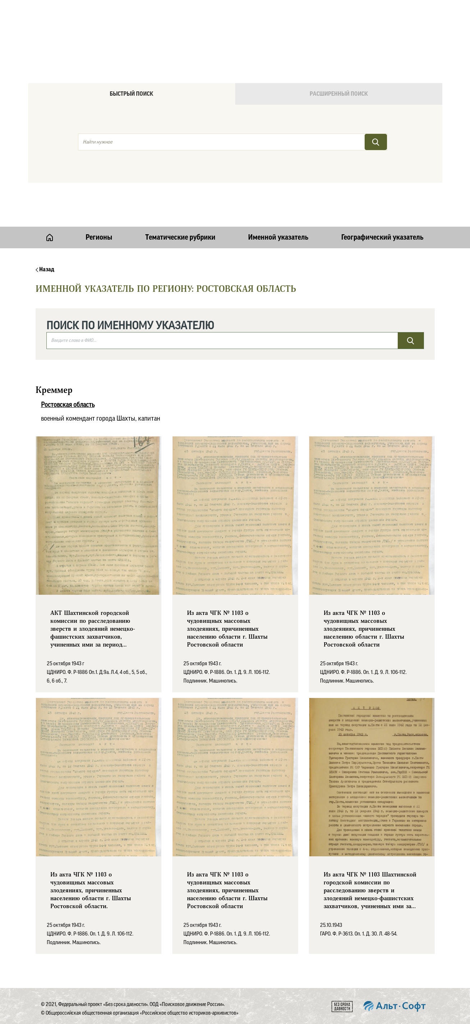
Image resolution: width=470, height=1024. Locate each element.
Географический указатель (382, 237)
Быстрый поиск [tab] (131, 94)
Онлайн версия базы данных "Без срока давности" (265, 23)
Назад (45, 269)
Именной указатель (278, 237)
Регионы (99, 237)
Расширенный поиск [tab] (339, 94)
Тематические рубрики (180, 237)
